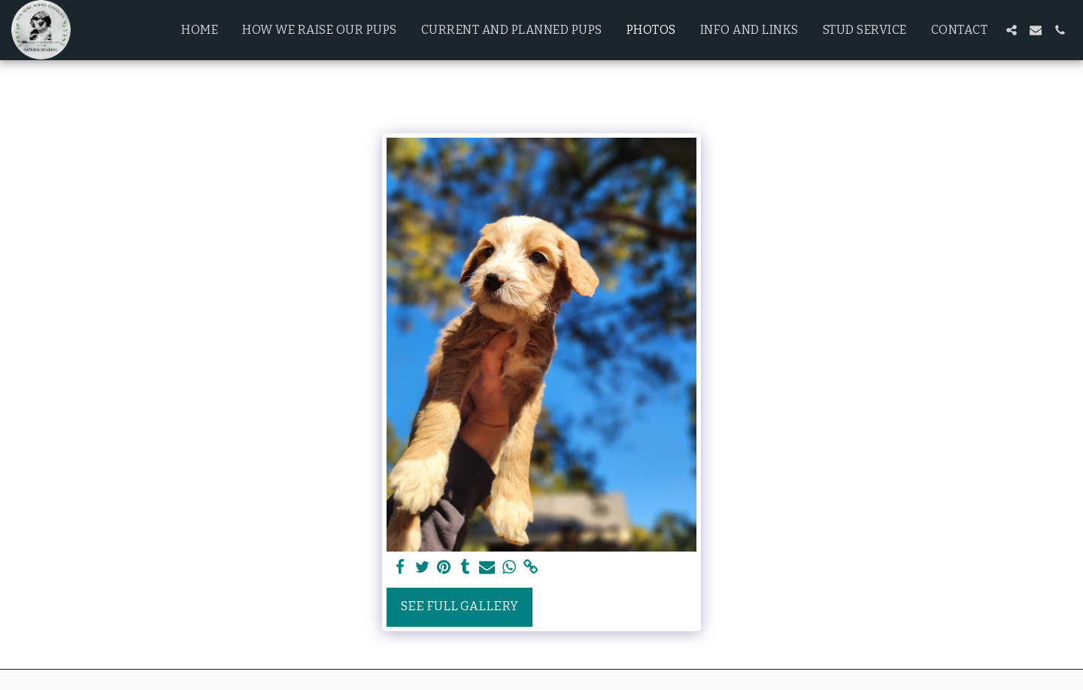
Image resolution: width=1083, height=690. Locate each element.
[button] (1011, 30)
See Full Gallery (459, 606)
